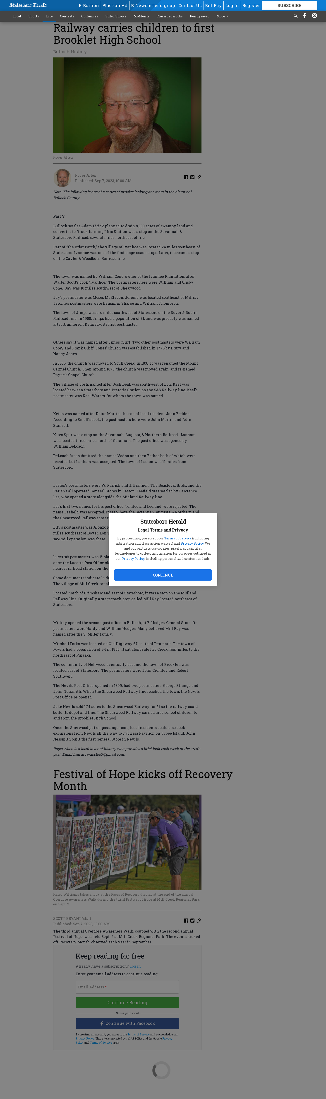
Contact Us (190, 5)
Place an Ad (114, 5)
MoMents (141, 16)
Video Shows (115, 16)
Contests (67, 16)
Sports (34, 16)
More (223, 16)
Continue (163, 575)
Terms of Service (178, 538)
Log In (232, 5)
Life (49, 16)
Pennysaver (199, 16)
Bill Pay (213, 5)
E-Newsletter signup (153, 5)
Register (251, 5)
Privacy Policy (192, 543)
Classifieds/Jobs (170, 16)
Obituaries (89, 16)
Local (17, 16)
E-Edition (89, 5)
